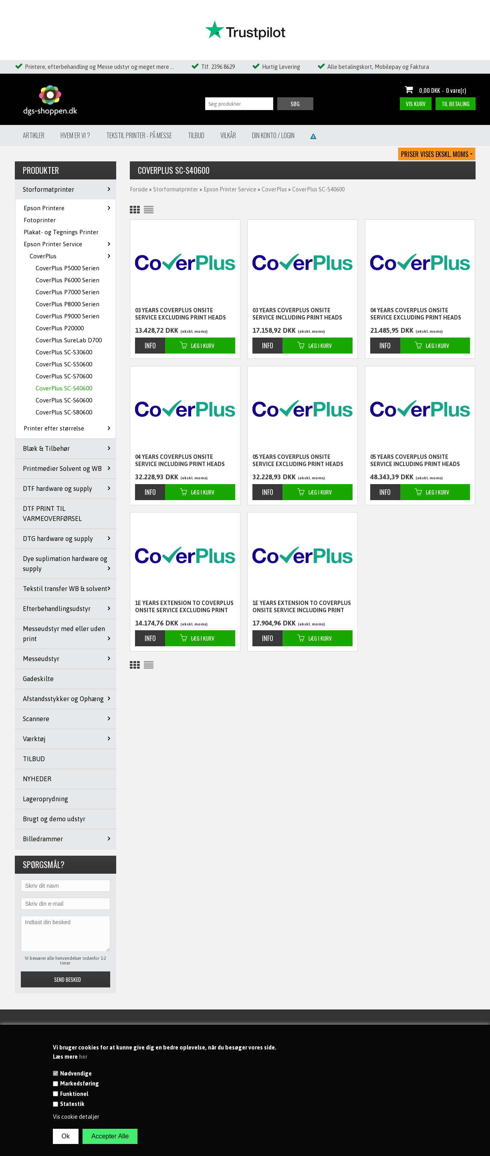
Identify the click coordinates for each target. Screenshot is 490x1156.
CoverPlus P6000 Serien (67, 280)
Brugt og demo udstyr (54, 818)
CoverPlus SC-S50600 (64, 364)
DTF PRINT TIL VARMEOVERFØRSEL (52, 513)
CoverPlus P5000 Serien (67, 268)
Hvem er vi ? (75, 135)
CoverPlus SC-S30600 (64, 352)
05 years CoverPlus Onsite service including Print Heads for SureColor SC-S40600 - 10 (415, 461)
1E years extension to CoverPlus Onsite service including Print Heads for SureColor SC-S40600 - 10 (301, 607)
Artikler (33, 135)
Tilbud (196, 135)
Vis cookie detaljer (76, 1117)
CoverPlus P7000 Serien (67, 292)
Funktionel (74, 1094)
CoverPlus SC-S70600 (64, 376)
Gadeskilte (38, 678)
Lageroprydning (45, 798)
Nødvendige (76, 1073)
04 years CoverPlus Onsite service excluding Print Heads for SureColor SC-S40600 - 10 (415, 314)
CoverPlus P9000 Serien (67, 316)
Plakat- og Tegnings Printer (61, 232)
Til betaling (456, 103)
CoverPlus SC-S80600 (64, 412)
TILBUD (34, 758)
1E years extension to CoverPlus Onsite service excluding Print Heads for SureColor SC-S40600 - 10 (184, 607)
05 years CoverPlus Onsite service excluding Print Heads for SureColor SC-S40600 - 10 (297, 461)
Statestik (72, 1104)
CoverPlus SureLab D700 (69, 340)
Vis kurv (415, 103)
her (83, 1056)
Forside (139, 189)
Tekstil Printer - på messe (139, 135)
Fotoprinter (40, 220)
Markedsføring (79, 1083)
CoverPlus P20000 (60, 328)
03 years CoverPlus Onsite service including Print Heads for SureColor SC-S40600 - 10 (297, 314)
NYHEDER (37, 778)
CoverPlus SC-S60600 (64, 400)
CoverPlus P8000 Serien (67, 304)
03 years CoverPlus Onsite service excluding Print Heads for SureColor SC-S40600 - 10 (180, 314)
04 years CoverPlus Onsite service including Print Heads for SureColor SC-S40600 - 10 (180, 461)
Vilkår (228, 135)
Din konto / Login (273, 135)
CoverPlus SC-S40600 (64, 388)
